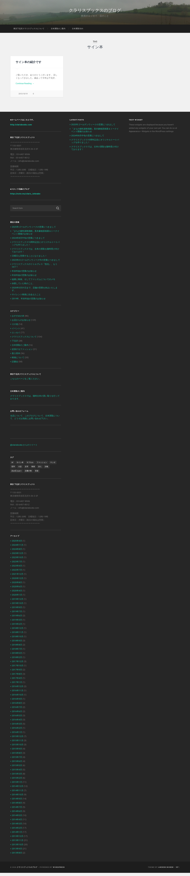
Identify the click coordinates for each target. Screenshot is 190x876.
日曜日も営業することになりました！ (29, 259)
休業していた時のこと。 (23, 286)
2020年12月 (17, 581)
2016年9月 (17, 702)
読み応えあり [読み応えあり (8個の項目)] (17, 474)
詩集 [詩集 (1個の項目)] (46, 470)
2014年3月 (17, 827)
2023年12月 (17, 556)
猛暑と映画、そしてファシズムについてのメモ (33, 282)
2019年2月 (17, 627)
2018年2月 (17, 660)
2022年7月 (17, 573)
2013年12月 (17, 839)
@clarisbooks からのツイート (23, 448)
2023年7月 (17, 564)
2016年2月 (17, 731)
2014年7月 (17, 810)
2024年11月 (17, 548)
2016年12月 (17, 689)
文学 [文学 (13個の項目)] (26, 470)
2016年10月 (17, 698)
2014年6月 (17, 814)
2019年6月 (17, 619)
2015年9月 (17, 752)
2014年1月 (17, 835)
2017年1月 (17, 685)
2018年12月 (17, 631)
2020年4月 (17, 594)
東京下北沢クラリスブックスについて (28, 31)
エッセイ (16, 335)
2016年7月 (17, 710)
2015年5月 (17, 768)
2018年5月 (17, 656)
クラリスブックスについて (24, 340)
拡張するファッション (22, 352)
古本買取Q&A (77, 31)
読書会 (15, 365)
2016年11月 (17, 693)
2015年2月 (17, 781)
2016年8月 (17, 706)
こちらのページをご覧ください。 (25, 382)
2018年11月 (17, 635)
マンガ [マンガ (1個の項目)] (52, 465)
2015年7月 (17, 760)
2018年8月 (17, 648)
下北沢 (15, 344)
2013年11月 (17, 843)
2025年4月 (17, 544)
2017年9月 (17, 673)
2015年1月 (17, 785)
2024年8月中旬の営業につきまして (28, 241)
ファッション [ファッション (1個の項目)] (42, 465)
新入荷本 (16, 356)
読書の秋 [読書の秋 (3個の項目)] (28, 474)
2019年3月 (17, 623)
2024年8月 (17, 552)
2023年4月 (17, 569)
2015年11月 (17, 743)
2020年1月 (17, 598)
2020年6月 (17, 589)
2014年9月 (17, 802)
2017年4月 (17, 681)
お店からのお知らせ (21, 323)
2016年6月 (17, 714)
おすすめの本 (18, 319)
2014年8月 (17, 806)
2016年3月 (17, 727)
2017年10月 (17, 668)
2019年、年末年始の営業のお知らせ (29, 302)
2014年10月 (17, 797)
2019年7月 (17, 614)
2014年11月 (17, 793)
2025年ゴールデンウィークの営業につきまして (34, 230)
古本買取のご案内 (58, 31)
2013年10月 (17, 847)
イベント (16, 331)
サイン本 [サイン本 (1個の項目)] (20, 465)
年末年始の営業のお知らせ (24, 274)
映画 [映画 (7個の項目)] (33, 470)
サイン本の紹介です (28, 64)
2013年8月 (17, 856)
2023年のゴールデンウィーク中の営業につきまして (36, 263)
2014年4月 (17, 822)
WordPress (59, 870)
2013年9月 (17, 851)
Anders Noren (166, 870)
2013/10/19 (23, 96)
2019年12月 (17, 602)
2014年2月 (17, 831)
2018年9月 (17, 643)
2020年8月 (17, 585)
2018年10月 (17, 639)
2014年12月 (17, 789)
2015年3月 (17, 777)
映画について (18, 360)
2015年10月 (17, 748)
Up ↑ (178, 870)
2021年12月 (17, 577)
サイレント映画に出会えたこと (26, 297)
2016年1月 (17, 735)
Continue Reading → (25, 85)
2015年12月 (17, 739)
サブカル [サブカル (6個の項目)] (30, 465)
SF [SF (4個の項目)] (12, 465)
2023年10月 (17, 560)
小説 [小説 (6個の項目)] (20, 470)
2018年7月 (17, 652)
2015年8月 (17, 756)
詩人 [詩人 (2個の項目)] (40, 470)
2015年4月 (17, 772)
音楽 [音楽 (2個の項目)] (36, 474)
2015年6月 (17, 764)
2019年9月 (17, 610)
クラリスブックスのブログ (95, 11)
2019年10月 (17, 606)
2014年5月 (17, 818)
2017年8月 (17, 677)
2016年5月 (17, 718)
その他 (15, 327)
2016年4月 (17, 723)
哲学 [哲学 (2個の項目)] (13, 470)
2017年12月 (17, 664)
